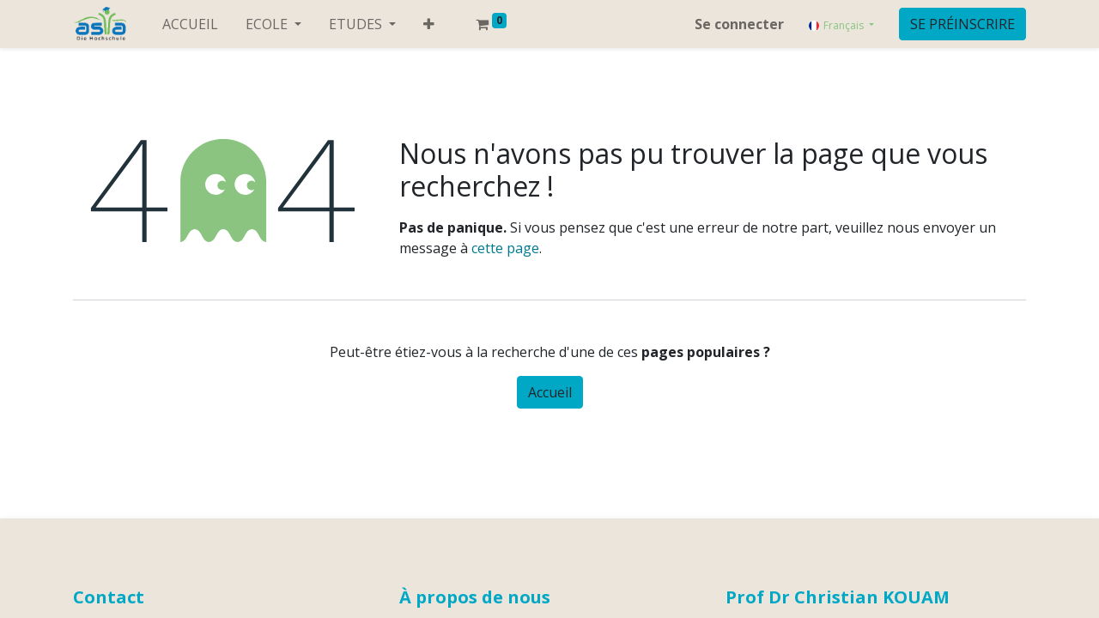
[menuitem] (190, 24)
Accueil (550, 392)
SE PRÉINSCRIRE (962, 24)
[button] (429, 24)
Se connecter (739, 24)
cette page (505, 248)
